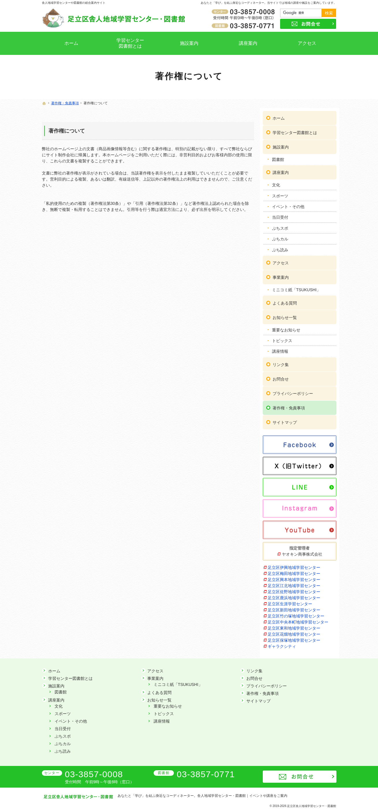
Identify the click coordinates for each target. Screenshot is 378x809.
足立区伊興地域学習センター (294, 564)
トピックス (282, 337)
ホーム (279, 115)
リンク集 (281, 361)
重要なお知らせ (286, 327)
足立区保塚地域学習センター (294, 637)
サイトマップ (285, 419)
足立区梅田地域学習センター (294, 570)
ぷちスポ (280, 225)
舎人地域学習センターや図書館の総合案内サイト (73, 2)
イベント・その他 (288, 203)
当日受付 (280, 214)
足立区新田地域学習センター (294, 607)
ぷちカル (280, 236)
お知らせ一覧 (285, 314)
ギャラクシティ (282, 643)
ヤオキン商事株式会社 (302, 551)
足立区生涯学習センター (290, 601)
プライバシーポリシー (293, 390)
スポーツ (280, 193)
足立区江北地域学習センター (294, 582)
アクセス (281, 260)
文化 (276, 182)
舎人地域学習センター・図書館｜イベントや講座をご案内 (242, 796)
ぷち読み (280, 247)
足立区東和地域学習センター (294, 625)
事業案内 (281, 274)
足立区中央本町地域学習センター (298, 619)
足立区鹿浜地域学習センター (294, 595)
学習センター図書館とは (295, 129)
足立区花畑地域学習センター (294, 631)
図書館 (278, 156)
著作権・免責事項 (289, 405)
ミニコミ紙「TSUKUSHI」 (296, 287)
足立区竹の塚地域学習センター (296, 613)
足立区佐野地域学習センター (294, 589)
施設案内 (281, 144)
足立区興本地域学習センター (294, 576)
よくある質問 (285, 300)
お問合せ (281, 376)
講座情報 (280, 348)
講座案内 (281, 169)
